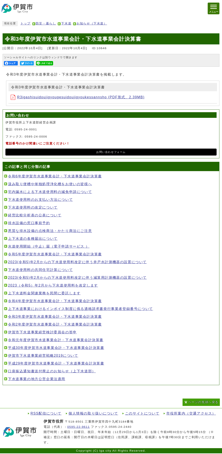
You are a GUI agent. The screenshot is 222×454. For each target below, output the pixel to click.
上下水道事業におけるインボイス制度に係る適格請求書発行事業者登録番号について (80, 309)
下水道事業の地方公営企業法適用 (36, 379)
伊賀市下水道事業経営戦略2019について (43, 355)
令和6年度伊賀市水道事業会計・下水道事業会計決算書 (55, 176)
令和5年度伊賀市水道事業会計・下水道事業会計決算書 (55, 254)
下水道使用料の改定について (33, 207)
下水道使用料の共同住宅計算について (40, 270)
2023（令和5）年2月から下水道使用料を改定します (53, 285)
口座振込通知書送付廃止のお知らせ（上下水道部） (52, 371)
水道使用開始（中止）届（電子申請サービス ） (49, 246)
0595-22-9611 (78, 426)
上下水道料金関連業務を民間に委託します (44, 293)
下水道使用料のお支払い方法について (40, 199)
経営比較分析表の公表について (34, 215)
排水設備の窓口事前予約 (29, 223)
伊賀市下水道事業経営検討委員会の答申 (42, 332)
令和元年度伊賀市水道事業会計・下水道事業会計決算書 (55, 340)
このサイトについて (142, 413)
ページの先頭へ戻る (203, 402)
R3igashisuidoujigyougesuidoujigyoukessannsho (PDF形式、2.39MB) (78, 97)
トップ (25, 23)
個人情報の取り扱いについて (93, 413)
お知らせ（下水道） (92, 23)
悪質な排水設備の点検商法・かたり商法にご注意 (50, 231)
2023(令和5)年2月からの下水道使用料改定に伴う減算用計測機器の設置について (77, 277)
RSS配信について (46, 413)
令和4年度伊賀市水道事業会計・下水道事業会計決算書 (55, 301)
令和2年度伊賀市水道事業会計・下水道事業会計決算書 (55, 324)
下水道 (66, 23)
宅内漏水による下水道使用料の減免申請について (50, 192)
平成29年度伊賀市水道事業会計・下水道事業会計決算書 (56, 363)
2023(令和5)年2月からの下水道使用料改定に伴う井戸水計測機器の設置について (77, 262)
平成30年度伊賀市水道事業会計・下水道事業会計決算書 (56, 348)
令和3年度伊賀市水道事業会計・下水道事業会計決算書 (55, 316)
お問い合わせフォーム (111, 152)
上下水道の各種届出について (33, 238)
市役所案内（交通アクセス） (191, 413)
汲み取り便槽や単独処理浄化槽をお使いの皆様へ (50, 184)
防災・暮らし (46, 23)
